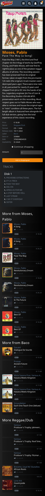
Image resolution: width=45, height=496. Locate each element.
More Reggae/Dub (17, 420)
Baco (16, 134)
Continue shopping (22, 146)
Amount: (5, 152)
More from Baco (16, 342)
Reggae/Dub (19, 125)
